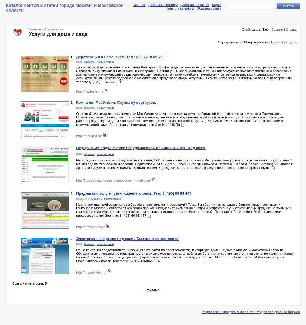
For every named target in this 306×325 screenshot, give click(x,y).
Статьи (291, 29)
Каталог (139, 5)
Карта (216, 5)
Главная (35, 29)
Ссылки (277, 29)
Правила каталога (180, 8)
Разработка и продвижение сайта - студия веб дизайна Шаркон (251, 312)
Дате (293, 42)
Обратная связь (209, 8)
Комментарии (105, 61)
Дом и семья (53, 29)
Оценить (89, 61)
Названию (279, 42)
